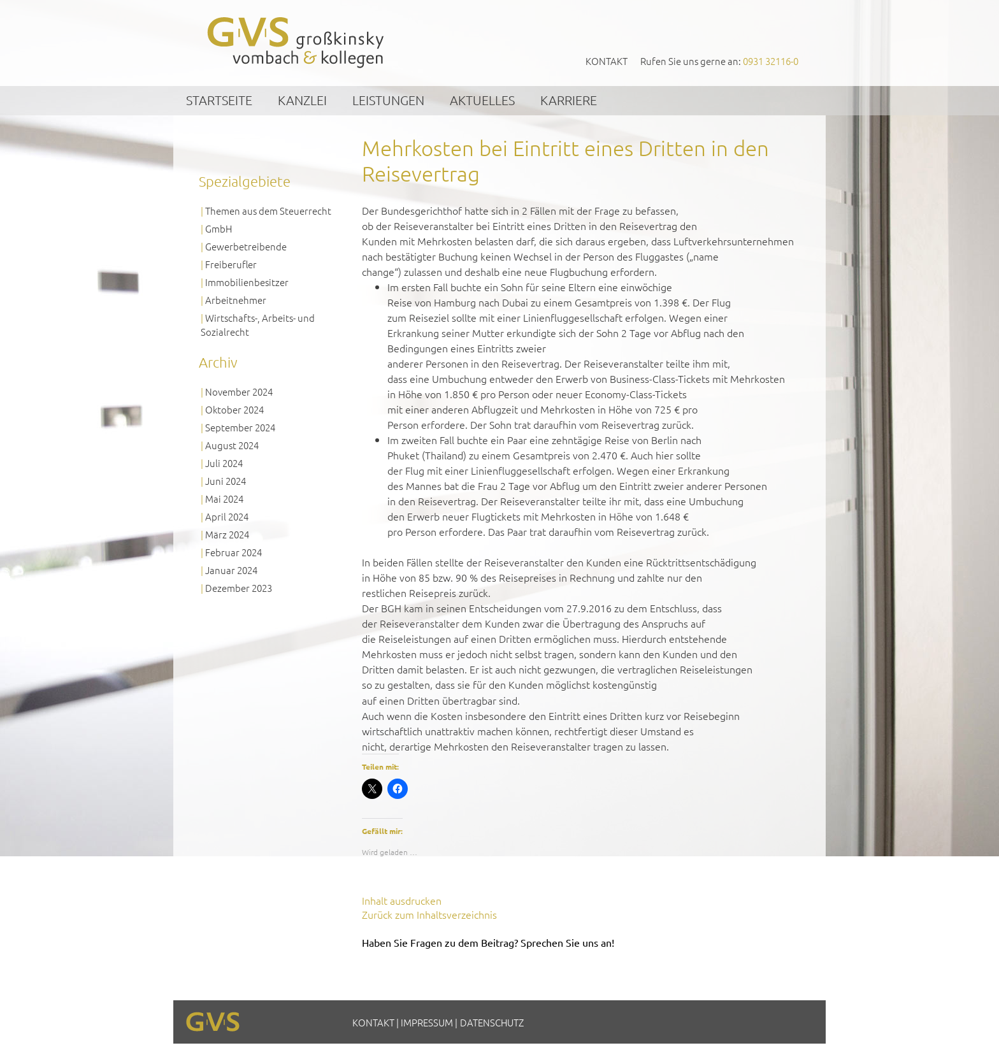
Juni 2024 (225, 480)
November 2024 (239, 391)
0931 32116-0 (770, 61)
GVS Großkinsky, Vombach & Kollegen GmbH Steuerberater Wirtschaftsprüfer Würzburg (296, 42)
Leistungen (388, 100)
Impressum (427, 1022)
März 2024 (227, 534)
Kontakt (607, 61)
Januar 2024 (231, 570)
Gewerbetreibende (246, 246)
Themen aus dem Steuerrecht (268, 210)
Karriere (568, 100)
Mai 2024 (224, 498)
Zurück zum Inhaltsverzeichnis (429, 914)
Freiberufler (231, 264)
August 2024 (232, 445)
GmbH (218, 228)
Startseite (219, 100)
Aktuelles (482, 100)
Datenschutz (492, 1022)
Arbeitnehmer (235, 299)
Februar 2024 (233, 552)
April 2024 (226, 516)
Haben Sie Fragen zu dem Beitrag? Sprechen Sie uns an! (488, 942)
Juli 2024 (224, 463)
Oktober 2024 (234, 409)
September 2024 (240, 427)
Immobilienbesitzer (247, 282)
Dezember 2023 (238, 587)
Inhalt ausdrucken (402, 900)
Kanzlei (302, 100)
